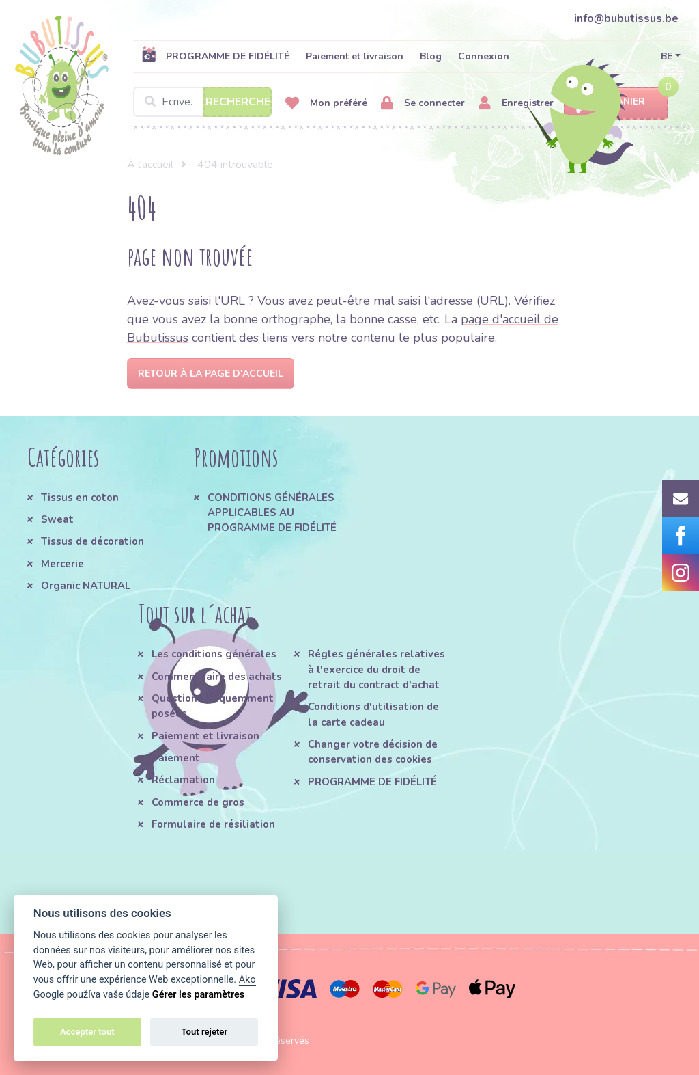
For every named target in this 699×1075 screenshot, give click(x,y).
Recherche (237, 101)
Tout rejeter (204, 1031)
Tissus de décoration (92, 541)
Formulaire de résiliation (213, 824)
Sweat (57, 519)
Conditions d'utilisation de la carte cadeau (373, 714)
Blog (431, 56)
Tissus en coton (80, 497)
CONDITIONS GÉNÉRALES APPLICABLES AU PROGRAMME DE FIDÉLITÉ (272, 513)
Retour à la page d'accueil (210, 373)
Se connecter (423, 103)
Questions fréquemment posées (213, 706)
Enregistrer (516, 103)
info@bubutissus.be (626, 18)
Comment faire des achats (217, 676)
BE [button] (666, 56)
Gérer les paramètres (198, 995)
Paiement (176, 758)
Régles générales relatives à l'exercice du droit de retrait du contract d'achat (376, 669)
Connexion (483, 56)
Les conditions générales (214, 654)
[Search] (202, 102)
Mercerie (62, 564)
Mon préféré (326, 103)
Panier (616, 102)
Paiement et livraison (354, 56)
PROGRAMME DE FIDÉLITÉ (215, 56)
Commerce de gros (198, 802)
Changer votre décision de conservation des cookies (373, 751)
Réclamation (183, 780)
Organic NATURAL (85, 586)
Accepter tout (87, 1031)
